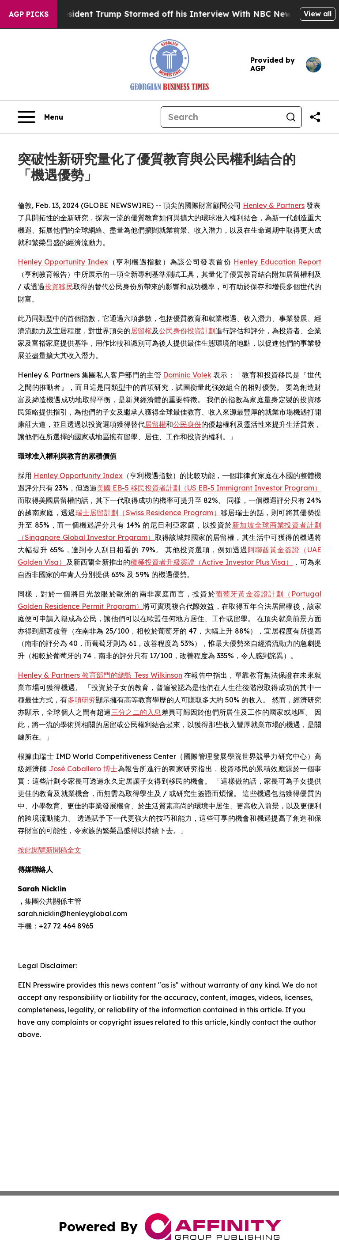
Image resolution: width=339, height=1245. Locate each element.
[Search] (220, 117)
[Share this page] (315, 117)
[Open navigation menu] (40, 117)
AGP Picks (29, 14)
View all (317, 13)
